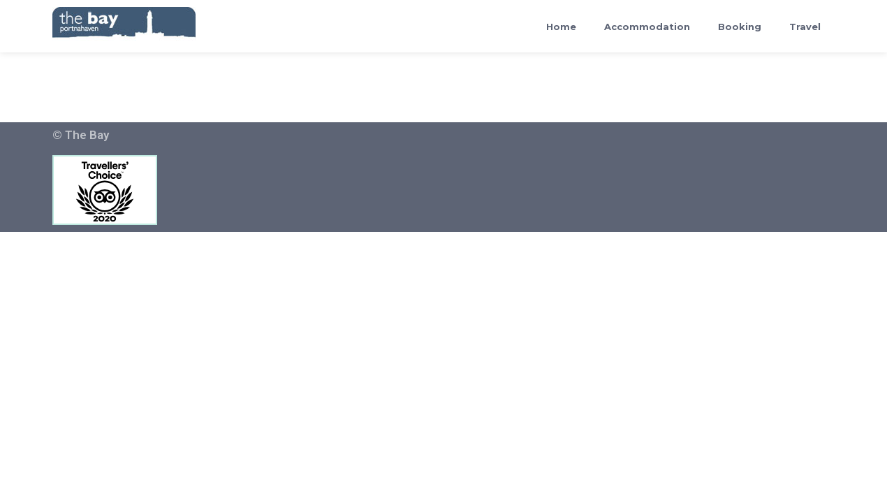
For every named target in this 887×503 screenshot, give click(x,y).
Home (561, 26)
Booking (739, 26)
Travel (805, 26)
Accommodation (647, 26)
